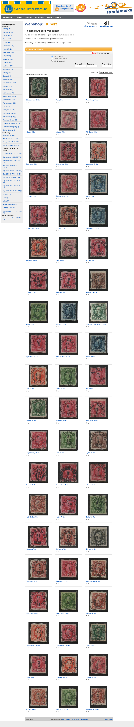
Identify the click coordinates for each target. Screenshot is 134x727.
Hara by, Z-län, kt (92, 292)
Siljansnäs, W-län (32, 356)
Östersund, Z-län (31, 164)
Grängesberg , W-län (93, 581)
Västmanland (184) (9, 100)
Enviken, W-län (91, 677)
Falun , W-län (90, 645)
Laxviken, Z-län (31, 292)
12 (76, 719)
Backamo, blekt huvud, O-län (96, 324)
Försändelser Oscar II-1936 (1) (12, 218)
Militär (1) (6, 201)
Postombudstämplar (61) (11, 127)
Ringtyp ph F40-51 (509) (11, 145)
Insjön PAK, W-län (32, 517)
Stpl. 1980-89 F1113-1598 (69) (11, 181)
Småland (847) (7, 79)
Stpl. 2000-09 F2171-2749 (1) (12, 191)
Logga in (58, 17)
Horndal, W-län (31, 549)
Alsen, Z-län (30, 324)
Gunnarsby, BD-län (92, 228)
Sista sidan (109, 719)
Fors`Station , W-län (33, 645)
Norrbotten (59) (8, 69)
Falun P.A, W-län (61, 677)
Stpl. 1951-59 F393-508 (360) (12, 170)
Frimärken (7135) (8, 25)
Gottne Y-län (90, 196)
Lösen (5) (6, 198)
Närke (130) (7, 73)
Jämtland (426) (8, 59)
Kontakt (49, 17)
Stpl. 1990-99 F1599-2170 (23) (11, 186)
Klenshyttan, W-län (62, 485)
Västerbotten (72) (8, 93)
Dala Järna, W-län (62, 709)
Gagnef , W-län (91, 613)
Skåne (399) (7, 76)
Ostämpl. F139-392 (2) (10, 208)
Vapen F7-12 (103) (9, 135)
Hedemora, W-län (32, 581)
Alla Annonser (8, 17)
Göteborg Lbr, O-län (33, 100)
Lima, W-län (60, 453)
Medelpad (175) (8, 66)
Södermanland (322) (9, 83)
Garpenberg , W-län (62, 613)
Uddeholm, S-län (91, 132)
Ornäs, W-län (60, 389)
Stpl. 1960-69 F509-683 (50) (12, 174)
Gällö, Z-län (60, 260)
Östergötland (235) (9, 110)
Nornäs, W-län (31, 421)
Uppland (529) (7, 86)
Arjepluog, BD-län (32, 260)
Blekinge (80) (7, 29)
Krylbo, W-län (90, 453)
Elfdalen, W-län (31, 709)
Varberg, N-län (31, 196)
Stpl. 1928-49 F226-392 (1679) (10, 166)
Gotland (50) (7, 42)
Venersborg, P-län (92, 100)
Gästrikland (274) (8, 46)
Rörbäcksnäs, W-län (63, 356)
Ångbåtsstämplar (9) (9, 116)
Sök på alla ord (58, 56)
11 (74, 719)
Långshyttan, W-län (32, 453)
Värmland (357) (8, 89)
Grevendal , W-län (32, 613)
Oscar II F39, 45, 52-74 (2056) (10, 149)
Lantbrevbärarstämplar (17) (11, 123)
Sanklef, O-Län (61, 324)
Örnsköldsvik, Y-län (62, 196)
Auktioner (28, 17)
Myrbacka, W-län (61, 421)
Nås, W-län (89, 389)
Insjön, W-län (60, 517)
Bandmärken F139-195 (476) (12, 157)
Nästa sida (84, 719)
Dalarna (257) (7, 35)
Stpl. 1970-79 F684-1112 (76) (12, 177)
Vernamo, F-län (61, 228)
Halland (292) (7, 49)
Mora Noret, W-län (92, 421)
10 (72, 719)
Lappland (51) (7, 62)
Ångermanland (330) (9, 103)
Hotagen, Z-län (61, 292)
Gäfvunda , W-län (62, 581)
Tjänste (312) (7, 194)
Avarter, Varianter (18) (10, 204)
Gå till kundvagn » (90, 26)
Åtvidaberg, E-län (92, 164)
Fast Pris (19, 17)
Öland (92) (6, 106)
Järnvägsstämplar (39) (10, 120)
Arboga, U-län (30, 132)
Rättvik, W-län (90, 356)
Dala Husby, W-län (92, 709)
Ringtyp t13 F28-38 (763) (11, 142)
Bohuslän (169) (8, 32)
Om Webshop (39, 17)
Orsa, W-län (30, 389)
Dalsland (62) (7, 39)
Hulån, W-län (90, 517)
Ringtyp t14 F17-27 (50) (10, 138)
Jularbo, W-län (91, 485)
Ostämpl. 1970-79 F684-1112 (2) (12, 212)
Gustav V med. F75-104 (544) (12, 154)
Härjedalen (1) (7, 56)
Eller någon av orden (60, 59)
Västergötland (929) (9, 96)
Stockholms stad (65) (10, 113)
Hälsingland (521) (8, 52)
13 (78, 719)
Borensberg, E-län (62, 164)
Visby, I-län (59, 100)
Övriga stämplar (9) (9, 130)
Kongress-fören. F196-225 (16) (11, 161)
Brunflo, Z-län (90, 260)
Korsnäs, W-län (31, 485)
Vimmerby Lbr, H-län (33, 228)
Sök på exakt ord (59, 61)
